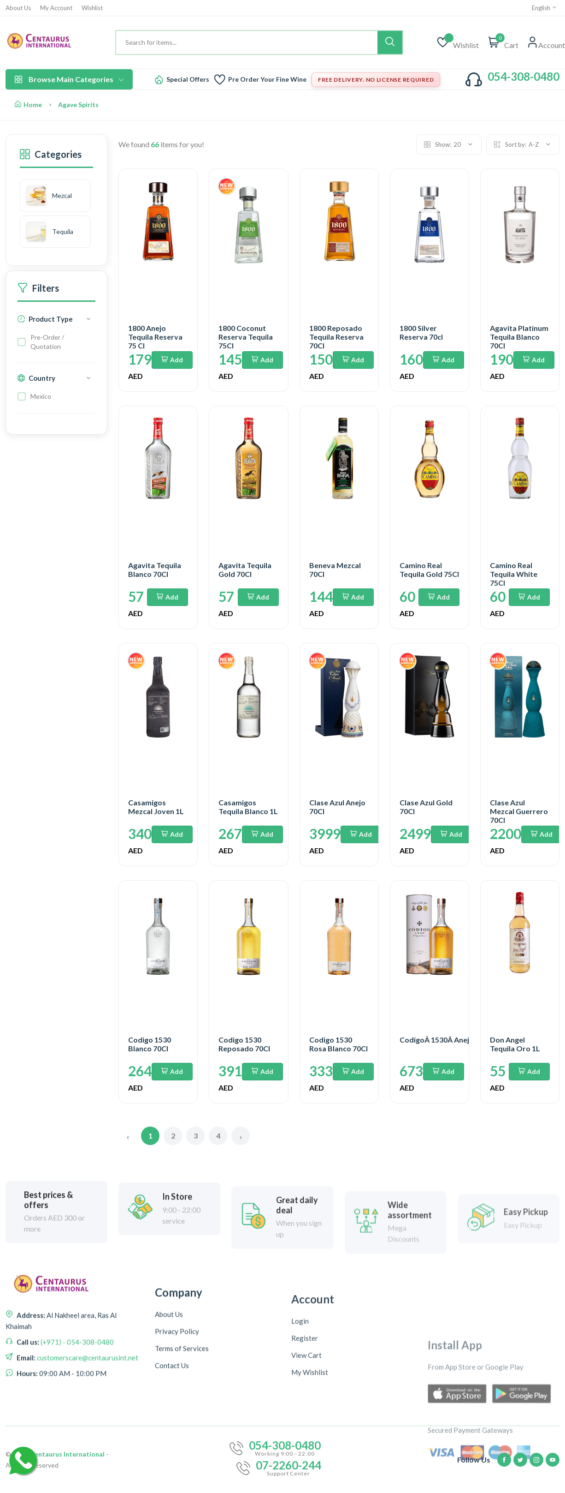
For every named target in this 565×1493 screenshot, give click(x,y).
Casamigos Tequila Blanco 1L (248, 806)
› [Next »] (241, 1136)
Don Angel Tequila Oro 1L (515, 1044)
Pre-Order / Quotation (47, 342)
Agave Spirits (78, 104)
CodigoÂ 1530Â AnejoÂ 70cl (447, 1039)
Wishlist (92, 8)
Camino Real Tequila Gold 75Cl (429, 569)
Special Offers (187, 79)
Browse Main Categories (69, 79)
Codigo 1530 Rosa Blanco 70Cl (338, 1044)
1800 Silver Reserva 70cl (421, 332)
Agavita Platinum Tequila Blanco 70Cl (519, 337)
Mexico (40, 397)
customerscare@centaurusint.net (86, 1450)
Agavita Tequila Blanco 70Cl (154, 569)
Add (172, 360)
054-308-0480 (523, 76)
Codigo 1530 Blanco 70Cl (149, 1044)
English (544, 8)
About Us (18, 8)
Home (28, 104)
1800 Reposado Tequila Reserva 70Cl (336, 337)
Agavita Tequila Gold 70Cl (244, 569)
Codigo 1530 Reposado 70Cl (244, 1044)
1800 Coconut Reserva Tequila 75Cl (245, 337)
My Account (56, 8)
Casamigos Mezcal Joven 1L (156, 806)
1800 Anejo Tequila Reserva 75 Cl (155, 337)
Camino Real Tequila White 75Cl (513, 574)
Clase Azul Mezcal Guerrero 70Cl (519, 811)
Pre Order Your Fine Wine (267, 79)
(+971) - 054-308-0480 (76, 1434)
